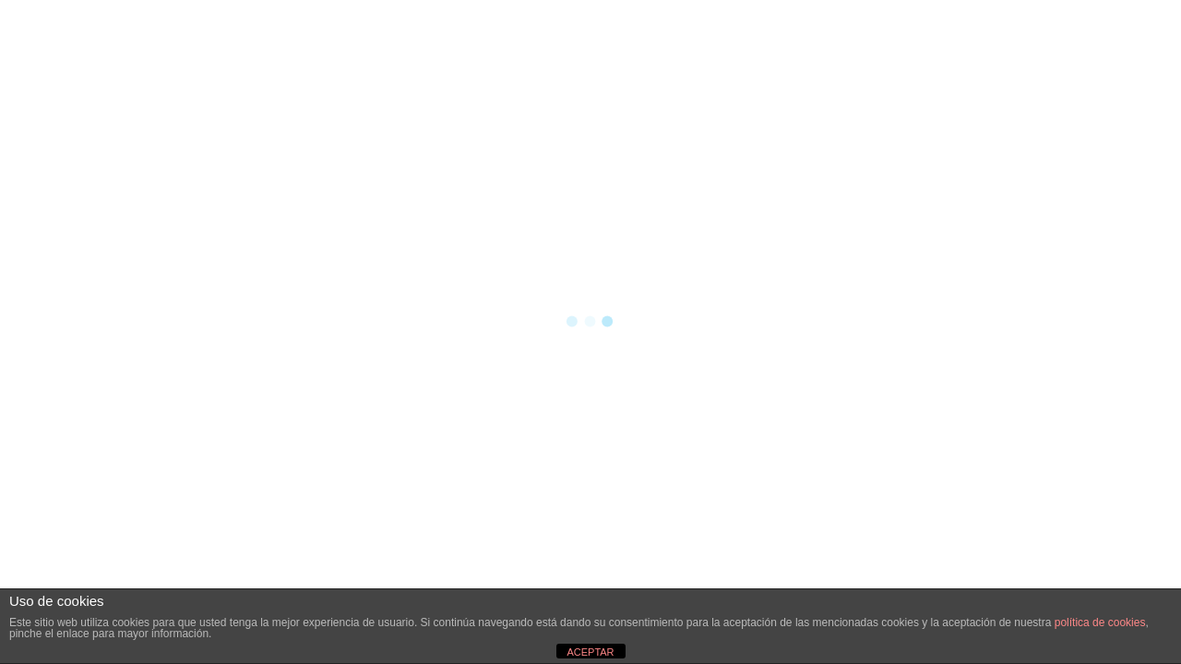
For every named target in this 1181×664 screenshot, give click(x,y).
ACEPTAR (590, 652)
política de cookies (1100, 622)
